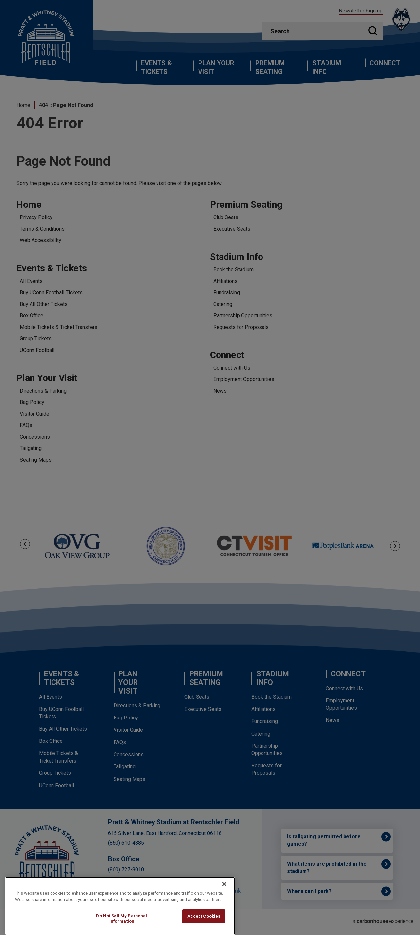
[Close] (224, 898)
